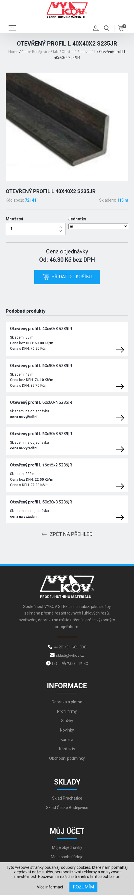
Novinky (67, 730)
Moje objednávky (67, 847)
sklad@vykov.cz (70, 655)
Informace (67, 686)
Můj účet (67, 831)
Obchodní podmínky (67, 758)
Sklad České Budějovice (67, 807)
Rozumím (83, 887)
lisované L (88, 51)
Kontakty (67, 749)
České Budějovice (35, 51)
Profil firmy (67, 711)
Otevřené (69, 51)
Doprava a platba (67, 702)
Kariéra (67, 739)
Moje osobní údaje (67, 857)
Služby (67, 720)
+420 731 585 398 (70, 647)
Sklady (67, 782)
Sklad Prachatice (67, 798)
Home (13, 51)
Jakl (56, 51)
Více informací (50, 887)
